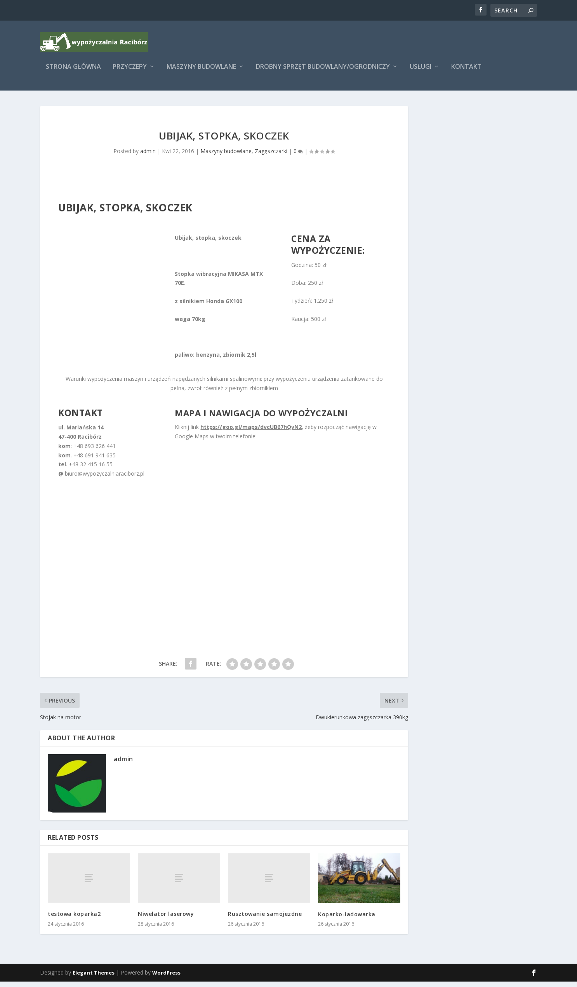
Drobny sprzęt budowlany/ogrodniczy (323, 72)
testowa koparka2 (74, 919)
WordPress (166, 978)
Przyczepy (130, 72)
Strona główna (73, 72)
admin (148, 156)
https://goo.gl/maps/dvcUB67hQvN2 (251, 432)
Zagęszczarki (271, 156)
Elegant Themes (94, 978)
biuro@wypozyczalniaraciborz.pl (104, 479)
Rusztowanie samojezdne (265, 919)
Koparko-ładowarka (346, 919)
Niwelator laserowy (166, 919)
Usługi (420, 72)
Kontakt (466, 72)
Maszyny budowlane (201, 72)
